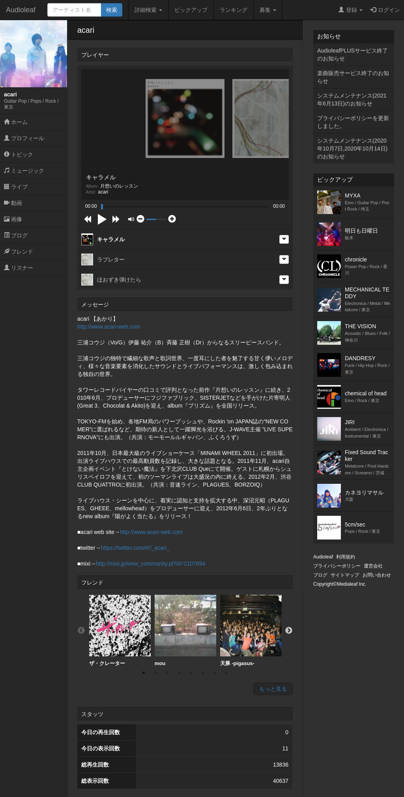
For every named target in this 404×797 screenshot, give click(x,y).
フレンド (18, 251)
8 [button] (226, 673)
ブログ (16, 235)
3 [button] (167, 673)
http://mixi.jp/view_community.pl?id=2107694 (150, 563)
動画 (13, 203)
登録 (351, 10)
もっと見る (273, 689)
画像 (13, 219)
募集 (268, 10)
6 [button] (203, 673)
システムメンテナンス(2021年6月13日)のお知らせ (352, 99)
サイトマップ (345, 575)
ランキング (233, 10)
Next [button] (289, 631)
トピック (18, 154)
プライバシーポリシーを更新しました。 (353, 122)
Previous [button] (81, 631)
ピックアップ (191, 10)
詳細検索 (148, 10)
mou (185, 630)
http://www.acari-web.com (108, 326)
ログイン (385, 10)
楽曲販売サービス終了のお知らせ (353, 77)
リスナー (18, 268)
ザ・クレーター (120, 630)
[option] (120, 631)
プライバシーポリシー (337, 566)
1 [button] (144, 673)
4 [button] (179, 673)
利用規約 (345, 557)
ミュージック (24, 170)
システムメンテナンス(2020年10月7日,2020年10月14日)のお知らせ (352, 148)
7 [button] (215, 673)
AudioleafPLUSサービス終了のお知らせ (352, 54)
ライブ (16, 187)
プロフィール (24, 138)
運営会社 (373, 566)
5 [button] (191, 673)
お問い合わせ (377, 575)
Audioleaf (21, 10)
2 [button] (155, 673)
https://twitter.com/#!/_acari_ (135, 548)
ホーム (16, 122)
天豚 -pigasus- (251, 630)
